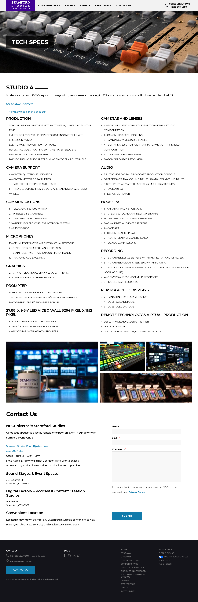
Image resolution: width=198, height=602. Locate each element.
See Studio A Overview (19, 103)
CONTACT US (123, 5)
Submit (127, 515)
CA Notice (164, 560)
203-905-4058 (14, 450)
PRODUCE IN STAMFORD (133, 571)
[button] (52, 372)
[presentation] (133, 507)
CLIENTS (85, 5)
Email (116, 438)
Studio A (126, 553)
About (70, 5)
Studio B (126, 557)
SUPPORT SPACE (129, 564)
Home (124, 549)
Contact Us (20, 569)
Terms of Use (166, 553)
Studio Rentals (49, 5)
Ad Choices (165, 564)
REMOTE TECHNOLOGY (132, 567)
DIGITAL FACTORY (130, 560)
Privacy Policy (137, 492)
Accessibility (128, 591)
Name (116, 426)
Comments (119, 449)
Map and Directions (21, 561)
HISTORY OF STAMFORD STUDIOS (133, 576)
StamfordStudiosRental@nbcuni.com (28, 446)
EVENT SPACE (103, 5)
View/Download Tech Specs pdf (27, 111)
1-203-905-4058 (178, 5)
